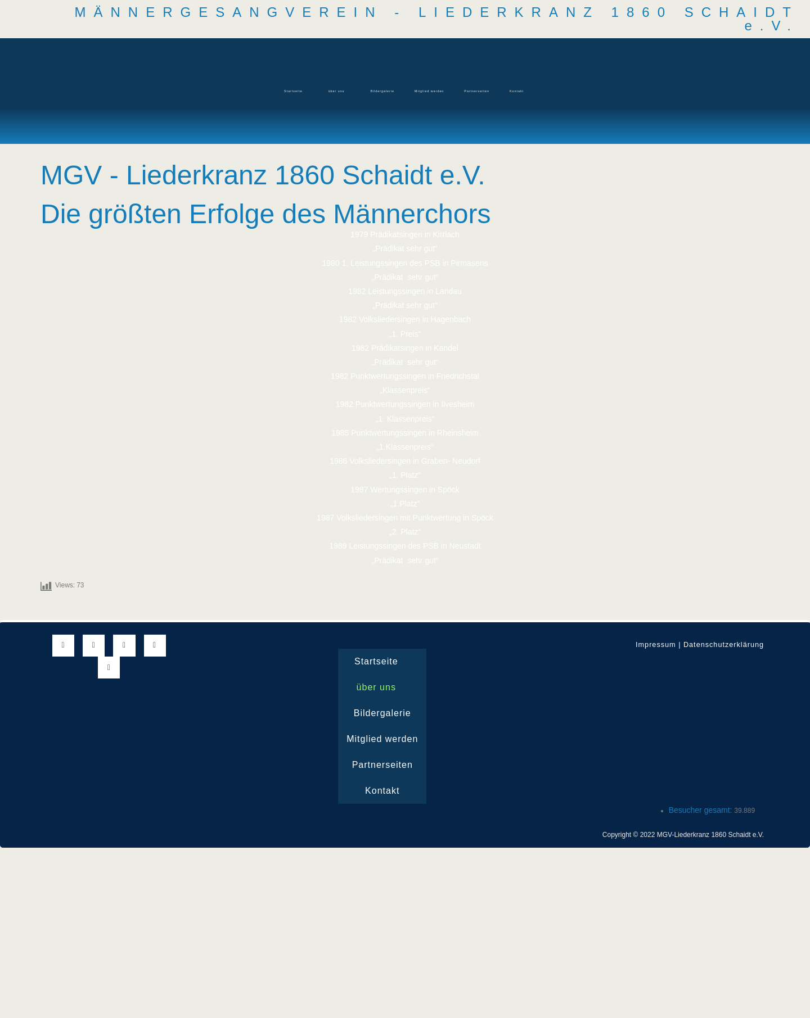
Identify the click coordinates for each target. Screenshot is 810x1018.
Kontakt (596, 91)
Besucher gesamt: (702, 809)
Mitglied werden (442, 91)
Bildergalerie (357, 91)
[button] (219, 91)
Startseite (216, 91)
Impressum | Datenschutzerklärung (694, 644)
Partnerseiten (528, 91)
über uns (283, 91)
